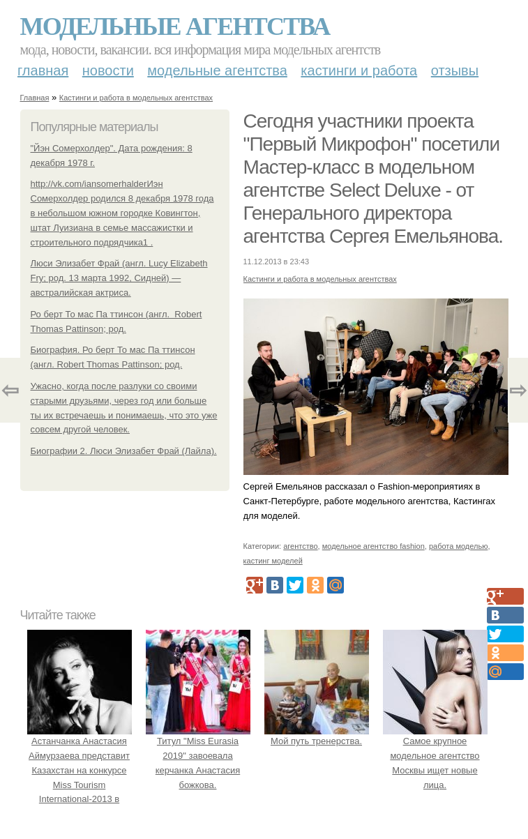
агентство (300, 546)
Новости (108, 70)
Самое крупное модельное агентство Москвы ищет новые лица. (435, 755)
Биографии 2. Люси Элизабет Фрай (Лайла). (124, 451)
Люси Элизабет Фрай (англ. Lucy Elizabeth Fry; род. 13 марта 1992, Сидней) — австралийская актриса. (119, 278)
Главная (42, 70)
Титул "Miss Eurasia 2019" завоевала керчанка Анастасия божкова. (198, 755)
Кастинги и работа (359, 70)
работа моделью (458, 546)
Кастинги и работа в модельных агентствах (136, 97)
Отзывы (454, 70)
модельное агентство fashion (373, 546)
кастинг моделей (273, 561)
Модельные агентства (175, 26)
